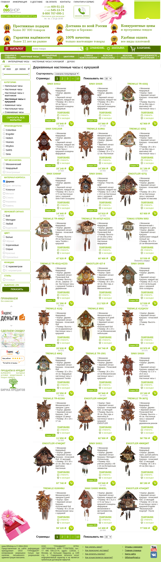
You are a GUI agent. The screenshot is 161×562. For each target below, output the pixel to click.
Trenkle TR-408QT (54, 218)
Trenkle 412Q (53, 308)
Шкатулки (69, 57)
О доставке (36, 2)
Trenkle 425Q (137, 128)
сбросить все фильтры (16, 118)
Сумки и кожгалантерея (88, 56)
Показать (17, 289)
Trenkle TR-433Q (137, 84)
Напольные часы (14, 86)
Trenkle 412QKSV (137, 308)
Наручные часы (30, 57)
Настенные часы (13, 89)
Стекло (10, 197)
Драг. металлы (13, 185)
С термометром (14, 266)
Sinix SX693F (54, 173)
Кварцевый (12, 168)
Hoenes (10, 142)
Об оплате (51, 2)
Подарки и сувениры (10, 56)
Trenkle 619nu (96, 128)
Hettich (9, 138)
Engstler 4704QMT (137, 488)
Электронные (13, 172)
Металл (10, 193)
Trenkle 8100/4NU (54, 488)
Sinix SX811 (95, 443)
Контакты (65, 2)
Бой (8, 215)
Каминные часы (13, 105)
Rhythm (10, 146)
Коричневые (12, 245)
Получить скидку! (142, 260)
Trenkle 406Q (53, 353)
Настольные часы (14, 108)
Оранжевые (12, 257)
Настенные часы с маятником (14, 94)
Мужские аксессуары (108, 56)
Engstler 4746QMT (53, 443)
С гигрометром (13, 270)
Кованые (10, 189)
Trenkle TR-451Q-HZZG (53, 263)
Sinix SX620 (137, 353)
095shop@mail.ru (132, 557)
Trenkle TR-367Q (137, 398)
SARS (9, 150)
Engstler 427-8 (95, 263)
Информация (20, 2)
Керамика (11, 201)
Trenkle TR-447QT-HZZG (95, 218)
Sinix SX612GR (54, 128)
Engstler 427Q (137, 173)
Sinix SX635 (95, 84)
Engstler (10, 134)
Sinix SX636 (137, 263)
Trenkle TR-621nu (54, 398)
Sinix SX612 (54, 84)
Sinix (8, 154)
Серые (9, 249)
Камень (10, 205)
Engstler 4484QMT (95, 398)
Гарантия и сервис (84, 2)
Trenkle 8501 (96, 308)
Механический (13, 164)
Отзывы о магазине (133, 547)
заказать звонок (82, 12)
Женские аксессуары (127, 56)
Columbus (11, 130)
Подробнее (63, 112)
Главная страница (133, 550)
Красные (10, 253)
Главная (5, 2)
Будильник (11, 228)
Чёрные (10, 241)
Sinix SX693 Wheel (96, 488)
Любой (9, 223)
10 (77, 78)
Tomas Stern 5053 (138, 218)
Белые (9, 237)
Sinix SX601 (95, 173)
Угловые (10, 280)
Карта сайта (130, 554)
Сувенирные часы (14, 112)
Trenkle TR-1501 (96, 353)
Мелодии (10, 219)
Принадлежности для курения (147, 56)
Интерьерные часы (49, 56)
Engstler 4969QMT (137, 443)
